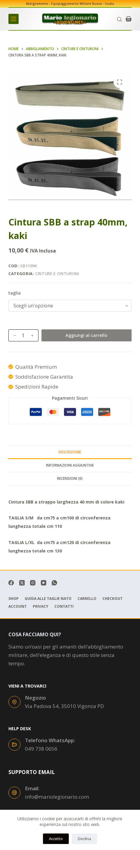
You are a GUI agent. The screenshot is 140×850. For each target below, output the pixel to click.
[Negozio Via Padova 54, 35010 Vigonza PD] (14, 702)
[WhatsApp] (54, 582)
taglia (14, 293)
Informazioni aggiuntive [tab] (70, 465)
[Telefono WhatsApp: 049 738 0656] (14, 745)
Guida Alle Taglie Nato (48, 598)
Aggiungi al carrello (86, 335)
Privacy (40, 606)
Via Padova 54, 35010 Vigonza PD (64, 706)
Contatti (64, 606)
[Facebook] (11, 582)
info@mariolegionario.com (57, 796)
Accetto (56, 838)
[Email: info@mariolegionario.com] (14, 793)
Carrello (87, 598)
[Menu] (13, 19)
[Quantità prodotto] (23, 335)
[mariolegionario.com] (70, 19)
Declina (84, 838)
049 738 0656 (41, 748)
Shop (13, 598)
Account (17, 606)
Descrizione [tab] (70, 452)
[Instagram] (32, 582)
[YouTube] (43, 582)
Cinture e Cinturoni (57, 273)
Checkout (112, 598)
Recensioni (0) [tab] (70, 478)
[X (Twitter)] (22, 582)
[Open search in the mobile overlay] (120, 19)
